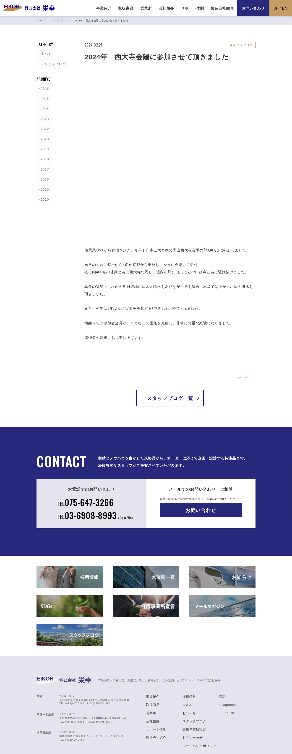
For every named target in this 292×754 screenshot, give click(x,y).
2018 (43, 158)
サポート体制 (156, 700)
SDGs (187, 675)
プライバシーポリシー (199, 716)
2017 (43, 168)
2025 (43, 98)
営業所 (151, 684)
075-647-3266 (85, 472)
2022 (43, 128)
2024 (43, 108)
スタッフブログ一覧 (170, 367)
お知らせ (189, 684)
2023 (43, 118)
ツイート (244, 347)
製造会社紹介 (156, 708)
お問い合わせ (253, 8)
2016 (43, 178)
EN (284, 8)
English (228, 684)
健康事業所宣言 (194, 700)
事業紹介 (152, 667)
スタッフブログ (52, 63)
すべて (44, 53)
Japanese (230, 675)
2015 (43, 188)
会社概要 (152, 692)
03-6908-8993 (96, 486)
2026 (43, 88)
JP (276, 8)
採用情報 (189, 667)
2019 (43, 148)
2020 (43, 138)
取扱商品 (152, 675)
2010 (43, 198)
